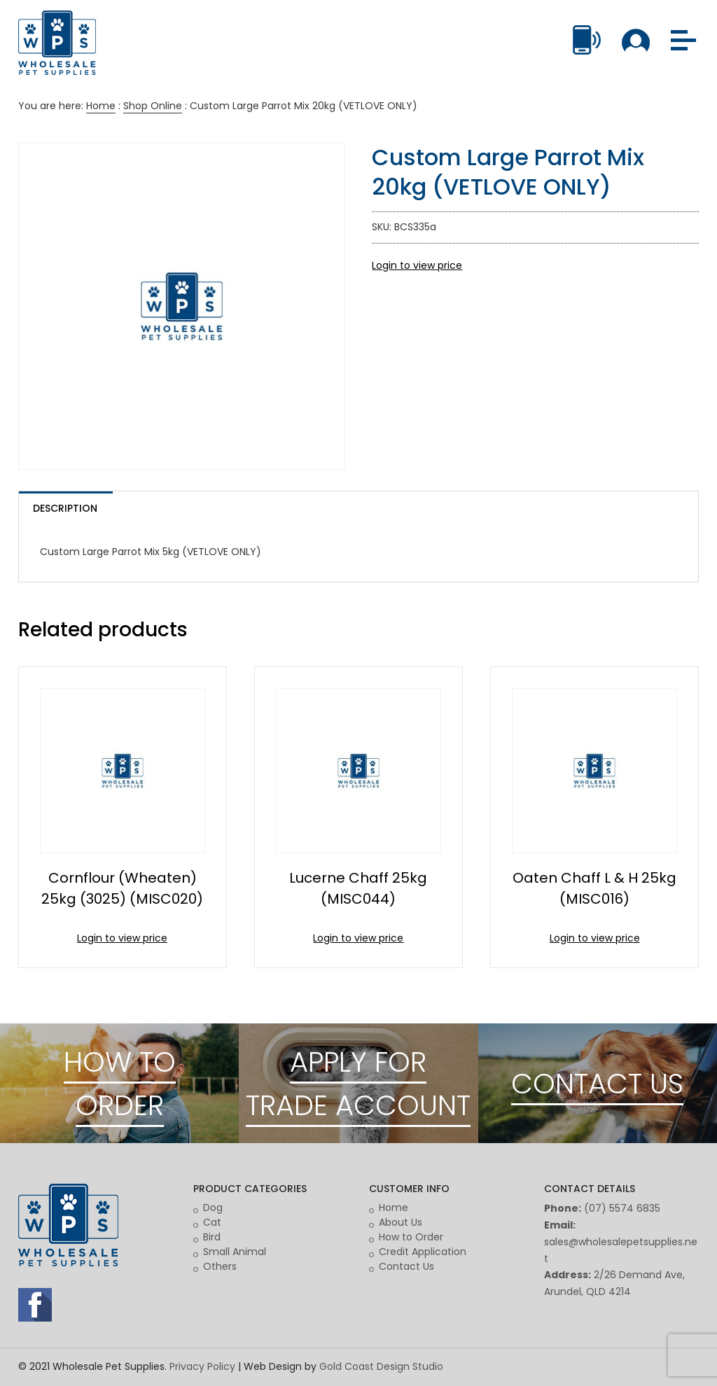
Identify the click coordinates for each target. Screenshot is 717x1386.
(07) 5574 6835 (622, 1208)
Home (101, 106)
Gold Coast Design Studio (381, 1366)
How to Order (411, 1237)
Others (220, 1266)
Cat (212, 1222)
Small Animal (234, 1252)
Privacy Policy (202, 1366)
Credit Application (422, 1252)
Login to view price (417, 265)
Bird (212, 1237)
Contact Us (406, 1266)
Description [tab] (65, 508)
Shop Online (152, 106)
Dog (213, 1207)
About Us (400, 1222)
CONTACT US (597, 1083)
